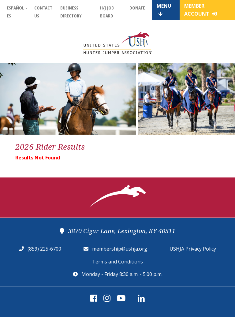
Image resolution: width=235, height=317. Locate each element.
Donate (137, 8)
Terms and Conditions (117, 261)
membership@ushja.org (119, 248)
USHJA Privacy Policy (193, 248)
